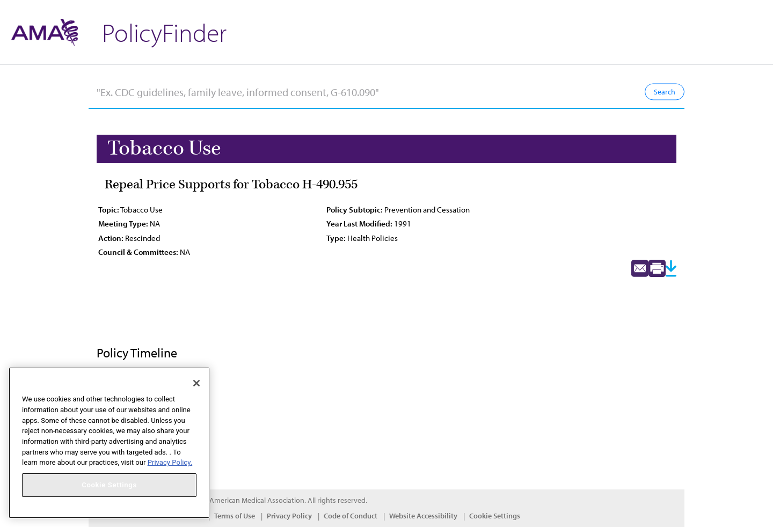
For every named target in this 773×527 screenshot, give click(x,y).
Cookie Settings (494, 516)
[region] (109, 442)
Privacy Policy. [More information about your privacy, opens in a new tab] (170, 462)
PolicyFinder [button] (164, 32)
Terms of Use (234, 516)
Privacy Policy (289, 516)
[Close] (196, 383)
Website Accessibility (423, 516)
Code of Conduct (350, 516)
